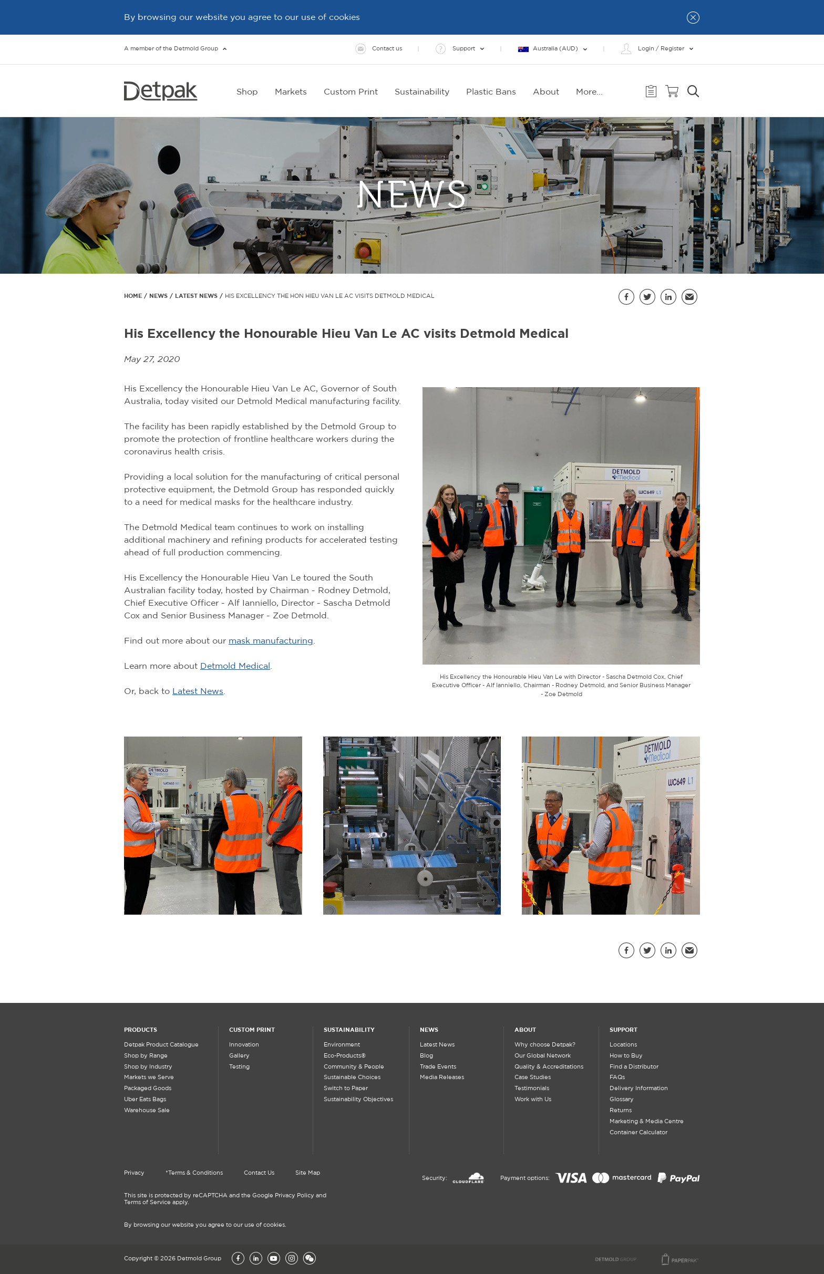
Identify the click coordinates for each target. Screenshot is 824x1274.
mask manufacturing (271, 641)
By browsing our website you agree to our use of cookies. (205, 1225)
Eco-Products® (345, 1056)
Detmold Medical (235, 666)
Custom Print (252, 1030)
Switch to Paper (346, 1088)
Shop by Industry (148, 1067)
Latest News (196, 296)
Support (623, 1030)
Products (140, 1030)
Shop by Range (146, 1056)
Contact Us (259, 1173)
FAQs (617, 1077)
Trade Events (438, 1067)
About (525, 1030)
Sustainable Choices (352, 1077)
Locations (623, 1045)
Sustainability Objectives (358, 1099)
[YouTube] (273, 1259)
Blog (426, 1056)
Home (133, 296)
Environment (342, 1045)
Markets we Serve (149, 1077)
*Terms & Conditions (194, 1173)
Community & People (354, 1067)
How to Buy (626, 1056)
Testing (239, 1067)
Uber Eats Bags (145, 1099)
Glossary (622, 1099)
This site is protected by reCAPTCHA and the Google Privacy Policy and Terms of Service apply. (225, 1199)
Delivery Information (639, 1088)
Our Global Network (542, 1056)
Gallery (239, 1056)
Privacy (134, 1173)
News (158, 296)
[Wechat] (309, 1259)
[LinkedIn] (256, 1259)
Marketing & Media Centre (647, 1121)
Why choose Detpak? (544, 1045)
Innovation (244, 1045)
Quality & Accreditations (548, 1067)
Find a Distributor (634, 1067)
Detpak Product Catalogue (161, 1045)
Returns (621, 1110)
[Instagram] (291, 1259)
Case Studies (532, 1077)
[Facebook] (238, 1259)
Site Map (307, 1173)
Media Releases (442, 1077)
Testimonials (531, 1088)
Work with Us (532, 1099)
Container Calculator (638, 1132)
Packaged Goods (147, 1088)
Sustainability (349, 1030)
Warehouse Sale (147, 1110)
